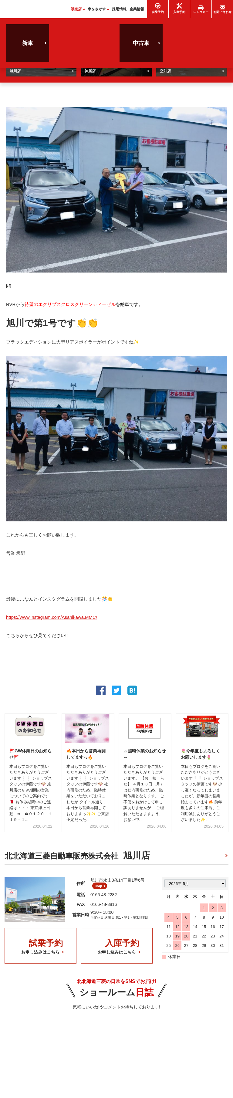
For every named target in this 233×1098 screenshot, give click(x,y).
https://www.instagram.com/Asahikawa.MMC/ (51, 619)
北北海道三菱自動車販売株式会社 (77, 858)
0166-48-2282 (103, 899)
